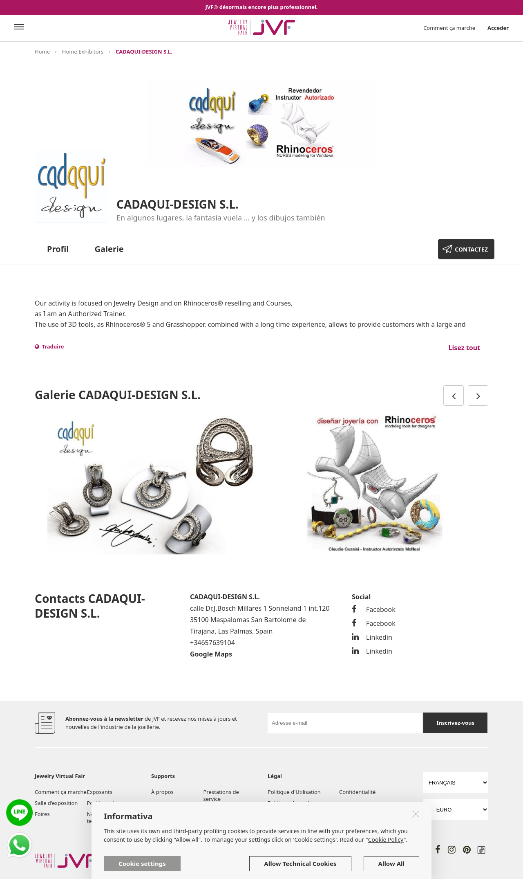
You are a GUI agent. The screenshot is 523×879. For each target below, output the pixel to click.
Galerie (109, 248)
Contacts (162, 821)
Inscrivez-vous (455, 722)
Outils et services (172, 810)
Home (42, 51)
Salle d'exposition (56, 803)
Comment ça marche (449, 27)
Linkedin (372, 637)
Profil (58, 248)
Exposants (99, 792)
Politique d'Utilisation (294, 792)
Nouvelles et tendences (102, 817)
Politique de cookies (292, 803)
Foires (42, 814)
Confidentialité (357, 792)
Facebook (374, 609)
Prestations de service (221, 795)
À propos (162, 792)
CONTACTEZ (471, 249)
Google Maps (211, 654)
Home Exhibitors (82, 51)
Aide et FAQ (217, 810)
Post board (100, 803)
